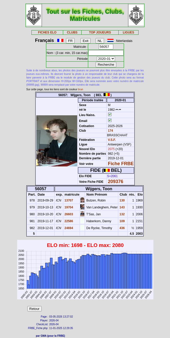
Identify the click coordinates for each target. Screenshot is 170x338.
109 (121, 221)
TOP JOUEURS (100, 32)
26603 (68, 214)
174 (110, 130)
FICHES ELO (47, 32)
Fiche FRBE (121, 163)
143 (121, 207)
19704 (68, 207)
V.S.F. (112, 140)
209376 (115, 181)
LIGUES (128, 32)
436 (121, 228)
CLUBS (72, 32)
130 (121, 200)
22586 (68, 221)
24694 (68, 228)
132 (121, 214)
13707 (68, 200)
